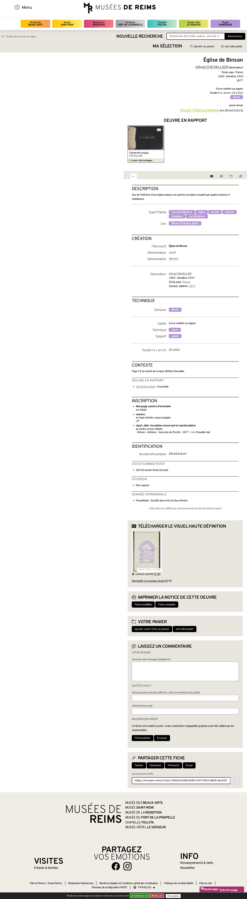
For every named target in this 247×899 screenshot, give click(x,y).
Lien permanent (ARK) (142, 774)
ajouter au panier (202, 46)
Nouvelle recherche (139, 36)
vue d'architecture (182, 212)
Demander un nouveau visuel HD (150, 581)
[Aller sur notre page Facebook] (116, 866)
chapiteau (177, 216)
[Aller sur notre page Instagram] (127, 866)
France (186, 282)
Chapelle (162, 24)
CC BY (157, 574)
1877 (192, 286)
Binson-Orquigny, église (185, 223)
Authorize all (139, 895)
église (201, 212)
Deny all (158, 895)
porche (215, 212)
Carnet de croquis (139, 153)
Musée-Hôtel (194, 24)
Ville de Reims (37, 883)
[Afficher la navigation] (17, 7)
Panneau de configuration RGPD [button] (109, 887)
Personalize (173, 896)
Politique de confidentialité (178, 883)
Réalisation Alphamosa (80, 883)
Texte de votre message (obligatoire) (151, 659)
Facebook (155, 765)
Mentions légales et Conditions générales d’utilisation (128, 883)
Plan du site (205, 883)
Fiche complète (166, 604)
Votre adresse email (142, 706)
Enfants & (46, 868)
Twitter (139, 765)
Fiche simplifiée (143, 604)
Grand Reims (55, 883)
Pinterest (173, 765)
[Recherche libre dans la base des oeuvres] (195, 36)
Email (189, 765)
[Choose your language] (144, 887)
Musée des (35, 24)
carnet (172, 252)
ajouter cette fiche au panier (152, 629)
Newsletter (187, 868)
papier (175, 336)
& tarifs (196, 863)
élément (173, 259)
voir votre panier (231, 46)
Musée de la (99, 24)
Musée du (130, 24)
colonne (229, 212)
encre (175, 330)
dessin (236, 97)
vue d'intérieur (197, 216)
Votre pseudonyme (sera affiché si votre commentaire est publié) (166, 692)
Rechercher (235, 36)
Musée (67, 24)
